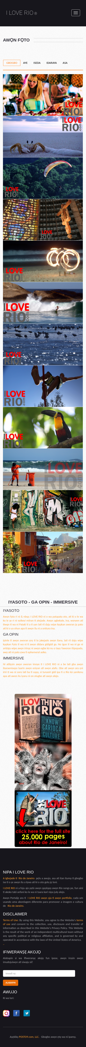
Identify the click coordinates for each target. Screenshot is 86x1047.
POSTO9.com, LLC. (29, 1037)
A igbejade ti (11, 878)
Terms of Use (10, 920)
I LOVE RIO (21, 12)
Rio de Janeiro (27, 878)
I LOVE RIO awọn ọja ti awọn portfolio (50, 898)
